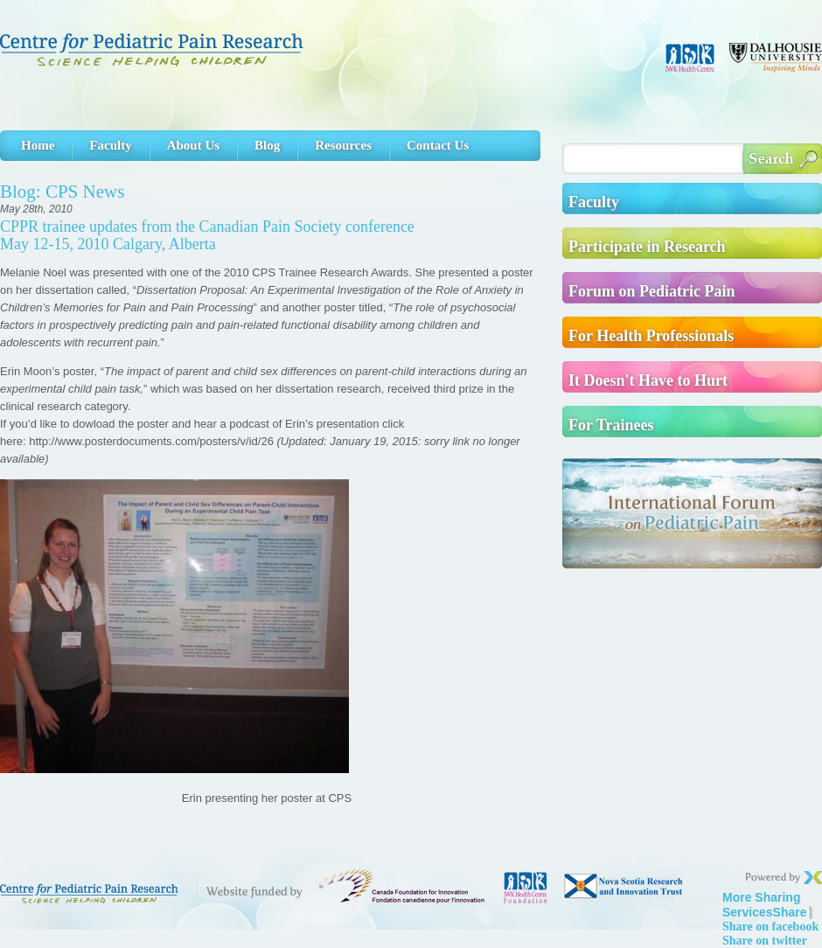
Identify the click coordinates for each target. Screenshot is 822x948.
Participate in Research (647, 246)
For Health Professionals (651, 336)
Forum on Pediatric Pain (651, 291)
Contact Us (438, 145)
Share (764, 904)
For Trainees (611, 425)
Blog (267, 145)
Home (37, 145)
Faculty (110, 145)
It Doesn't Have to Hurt (648, 380)
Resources (343, 145)
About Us (193, 145)
